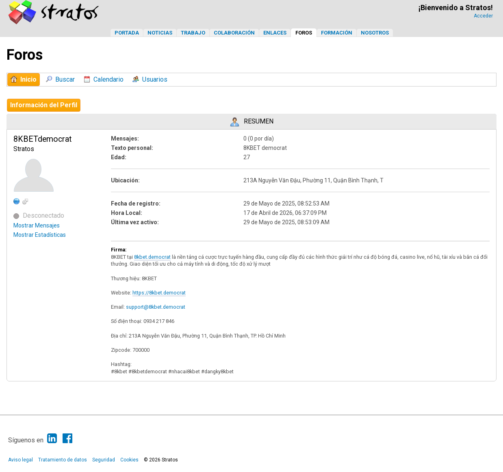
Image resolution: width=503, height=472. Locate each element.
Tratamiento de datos (62, 460)
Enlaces (274, 33)
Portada (127, 33)
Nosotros (375, 33)
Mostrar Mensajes (36, 225)
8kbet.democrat (152, 257)
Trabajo (193, 33)
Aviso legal (20, 460)
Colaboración (234, 33)
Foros (303, 33)
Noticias (159, 33)
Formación (336, 33)
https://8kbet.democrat (159, 293)
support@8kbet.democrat (155, 307)
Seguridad (103, 460)
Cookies (129, 460)
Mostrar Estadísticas (39, 235)
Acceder (483, 16)
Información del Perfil (43, 105)
